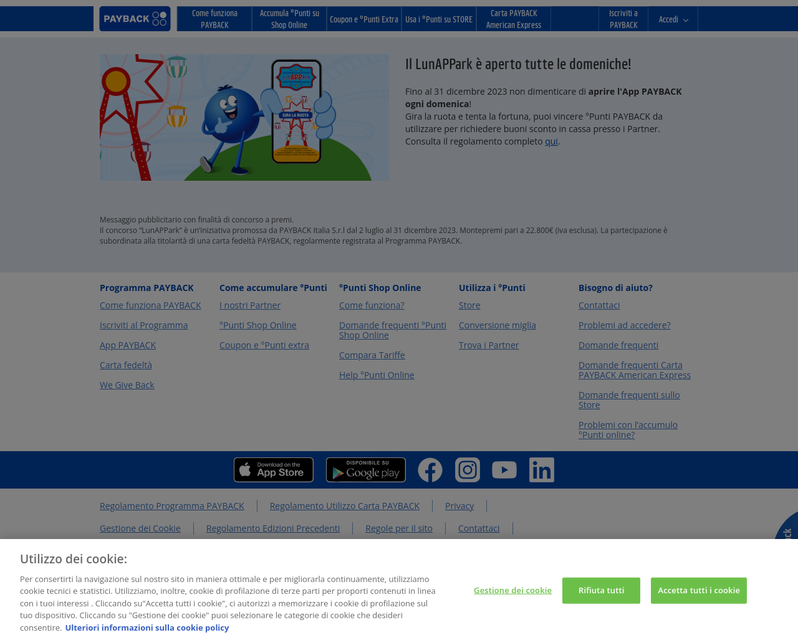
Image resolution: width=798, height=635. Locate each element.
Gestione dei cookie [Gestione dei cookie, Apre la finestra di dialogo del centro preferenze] (513, 594)
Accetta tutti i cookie (699, 594)
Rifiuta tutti (602, 594)
